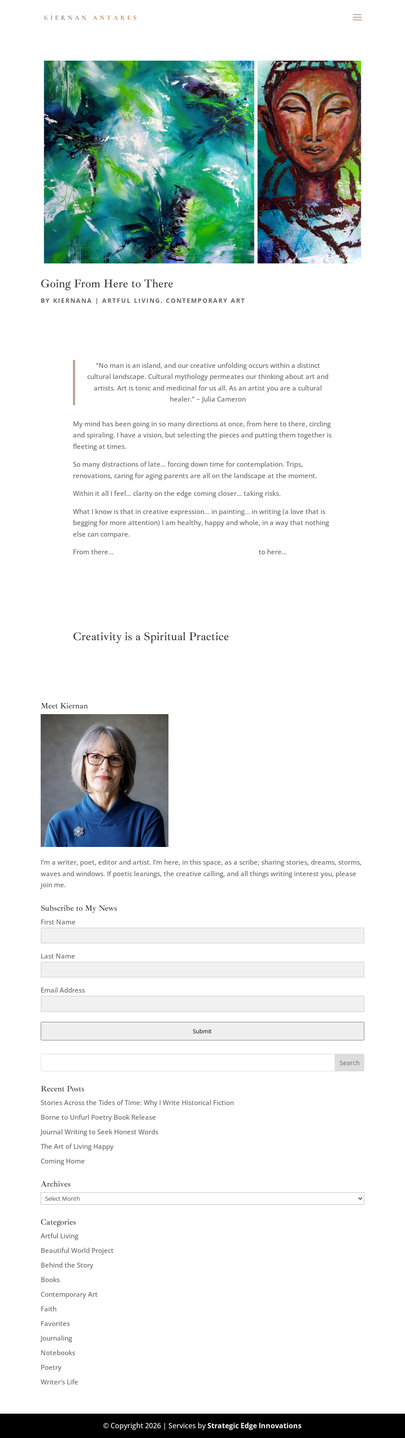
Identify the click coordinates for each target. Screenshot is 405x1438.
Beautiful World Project (77, 1250)
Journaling (56, 1338)
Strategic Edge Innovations (254, 1425)
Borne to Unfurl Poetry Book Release (98, 1117)
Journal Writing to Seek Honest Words (99, 1131)
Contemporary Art (205, 300)
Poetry (51, 1367)
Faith (49, 1308)
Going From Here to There (107, 283)
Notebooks (58, 1352)
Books (50, 1279)
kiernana (72, 300)
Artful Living (131, 300)
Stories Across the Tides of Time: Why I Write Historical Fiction (137, 1102)
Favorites (55, 1323)
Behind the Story (67, 1264)
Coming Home (63, 1160)
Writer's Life (59, 1381)
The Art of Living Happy (77, 1146)
